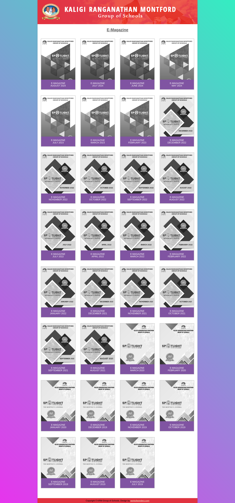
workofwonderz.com (139, 500)
